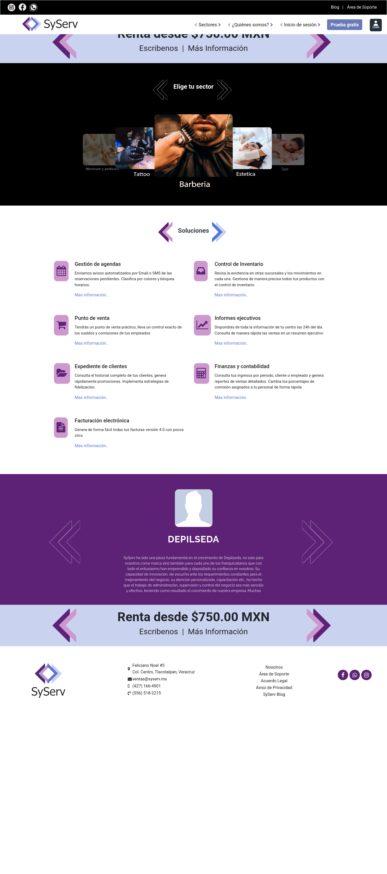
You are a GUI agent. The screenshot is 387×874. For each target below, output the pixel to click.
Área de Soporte (362, 7)
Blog (335, 7)
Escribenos (159, 284)
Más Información (218, 284)
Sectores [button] (208, 24)
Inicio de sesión (300, 24)
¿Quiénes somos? (250, 24)
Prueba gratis (344, 24)
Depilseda (193, 775)
